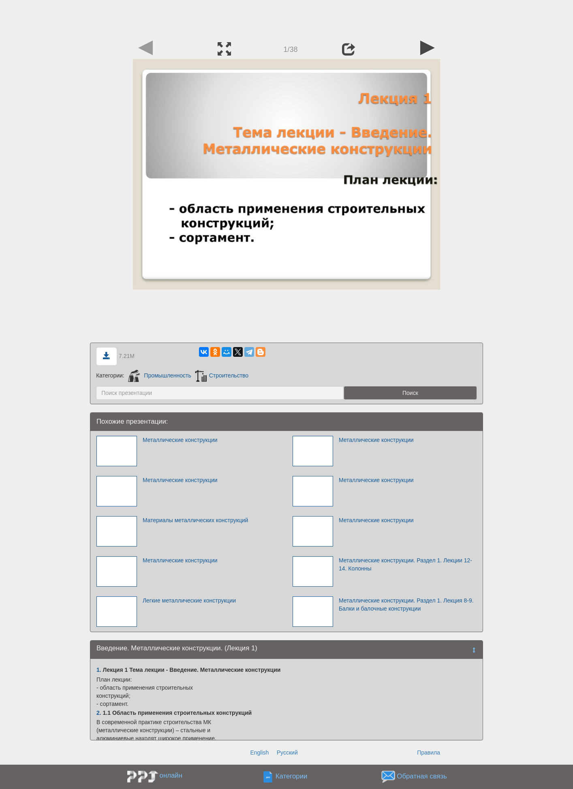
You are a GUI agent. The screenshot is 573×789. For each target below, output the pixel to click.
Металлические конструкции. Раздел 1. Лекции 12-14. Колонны (405, 564)
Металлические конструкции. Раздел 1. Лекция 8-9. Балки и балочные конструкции (406, 604)
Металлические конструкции (180, 440)
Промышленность (159, 375)
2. (98, 713)
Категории (292, 776)
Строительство (221, 375)
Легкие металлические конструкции (189, 600)
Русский (287, 752)
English (259, 752)
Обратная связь (422, 776)
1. (98, 670)
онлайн (171, 775)
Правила (428, 752)
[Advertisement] (286, 18)
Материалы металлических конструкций (195, 520)
